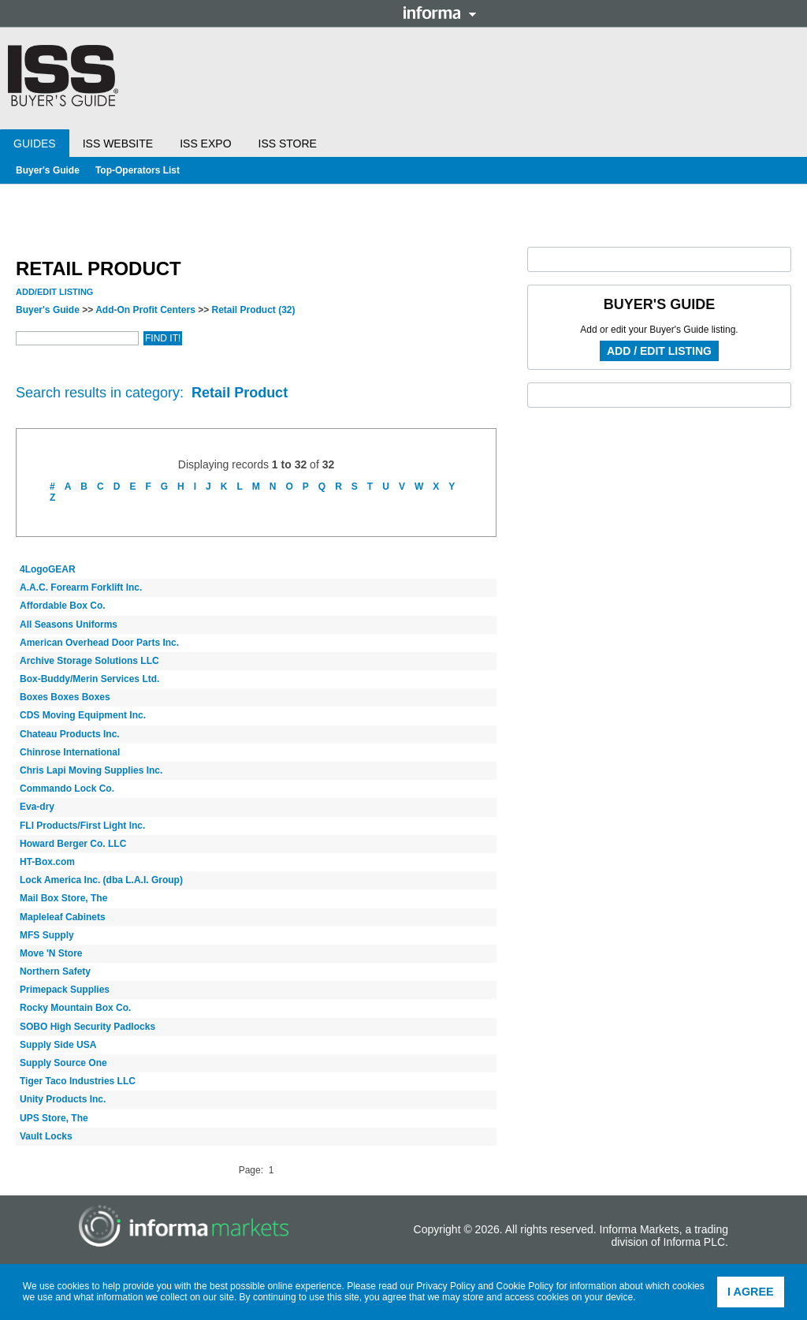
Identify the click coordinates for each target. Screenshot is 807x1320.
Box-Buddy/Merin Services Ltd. (89, 678)
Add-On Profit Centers (145, 309)
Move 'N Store (51, 953)
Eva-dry (37, 806)
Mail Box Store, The (63, 898)
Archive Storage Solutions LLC (89, 660)
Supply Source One (63, 1062)
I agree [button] (750, 1291)
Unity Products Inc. (63, 1099)
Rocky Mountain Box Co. (75, 1007)
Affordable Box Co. (63, 605)
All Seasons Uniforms (68, 624)
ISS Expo (205, 143)
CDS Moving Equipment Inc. (83, 715)
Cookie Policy (525, 1286)
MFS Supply (47, 935)
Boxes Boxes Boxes (65, 697)
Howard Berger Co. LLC (73, 843)
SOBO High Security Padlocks (87, 1026)
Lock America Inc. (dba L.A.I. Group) (101, 880)
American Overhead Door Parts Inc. (99, 642)
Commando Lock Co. (67, 788)
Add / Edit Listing (659, 351)
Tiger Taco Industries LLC (78, 1081)
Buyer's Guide (48, 170)
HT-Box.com (47, 861)
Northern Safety (55, 971)
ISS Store (287, 143)
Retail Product (254, 309)
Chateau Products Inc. (70, 734)
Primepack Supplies (65, 989)
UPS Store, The (54, 1118)
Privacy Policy (445, 1286)
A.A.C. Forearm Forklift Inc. (81, 587)
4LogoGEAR (48, 569)
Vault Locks (46, 1136)
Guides (34, 143)
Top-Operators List (137, 170)
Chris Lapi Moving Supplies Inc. (91, 770)
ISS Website (118, 143)
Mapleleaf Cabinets (63, 917)
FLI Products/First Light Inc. (82, 825)
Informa (440, 12)
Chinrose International (70, 752)
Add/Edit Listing (54, 291)
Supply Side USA (58, 1044)
